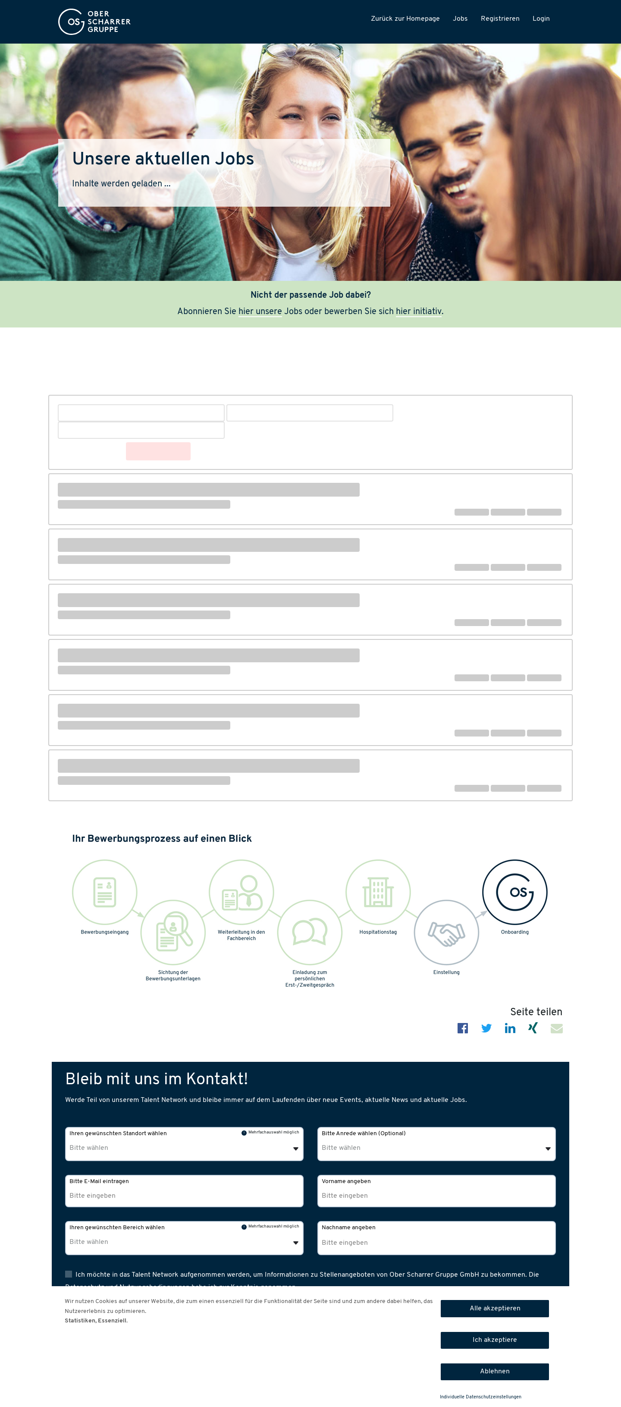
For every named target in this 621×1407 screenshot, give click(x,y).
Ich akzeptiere (495, 1340)
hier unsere (260, 312)
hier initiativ (419, 312)
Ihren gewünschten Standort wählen (118, 1133)
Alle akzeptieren (495, 1308)
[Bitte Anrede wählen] (365, 1148)
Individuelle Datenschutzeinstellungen (480, 1397)
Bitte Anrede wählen (364, 1133)
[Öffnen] (548, 1149)
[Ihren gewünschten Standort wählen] (113, 1148)
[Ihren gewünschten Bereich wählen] (113, 1242)
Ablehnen (495, 1371)
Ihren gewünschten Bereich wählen (117, 1227)
